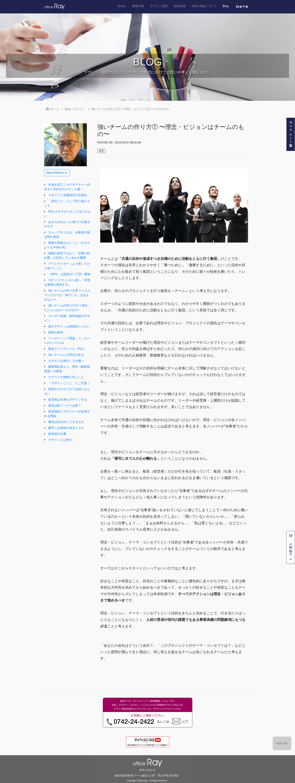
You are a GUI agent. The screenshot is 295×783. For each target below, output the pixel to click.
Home (124, 6)
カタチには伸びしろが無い (66, 360)
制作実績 (181, 6)
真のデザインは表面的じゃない (69, 326)
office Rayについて (206, 6)
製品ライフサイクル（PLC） (67, 349)
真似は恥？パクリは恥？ (64, 405)
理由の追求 (55, 332)
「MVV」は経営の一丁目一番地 (69, 274)
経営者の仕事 (57, 434)
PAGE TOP (282, 743)
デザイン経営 (160, 6)
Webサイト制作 (291, 134)
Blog (227, 6)
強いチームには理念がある (66, 355)
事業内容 (139, 6)
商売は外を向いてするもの (66, 422)
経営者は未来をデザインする (67, 399)
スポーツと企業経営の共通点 (67, 195)
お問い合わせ (291, 547)
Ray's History (57, 172)
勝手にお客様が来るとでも (66, 428)
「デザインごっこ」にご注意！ (69, 383)
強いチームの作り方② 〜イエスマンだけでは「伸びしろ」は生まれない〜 (67, 295)
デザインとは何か (60, 440)
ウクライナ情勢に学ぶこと (66, 377)
